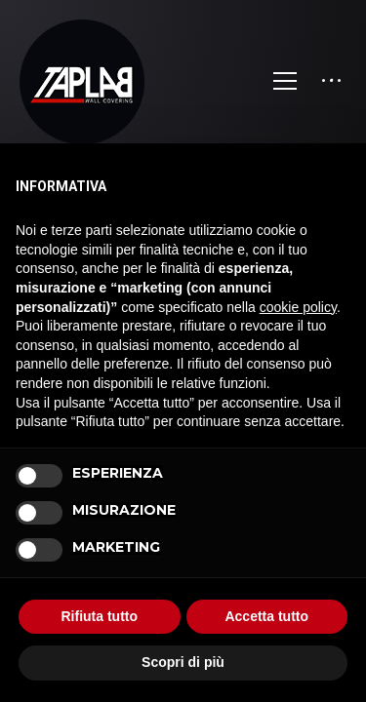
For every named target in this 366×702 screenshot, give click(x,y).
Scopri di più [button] (183, 662)
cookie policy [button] (298, 307)
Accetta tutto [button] (266, 616)
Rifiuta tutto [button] (99, 616)
